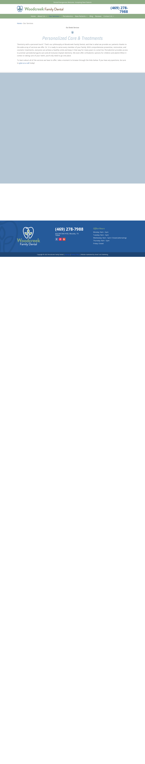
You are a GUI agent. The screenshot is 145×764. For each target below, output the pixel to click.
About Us (41, 16)
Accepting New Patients (83, 2)
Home (33, 16)
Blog (91, 16)
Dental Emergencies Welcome (63, 2)
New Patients (80, 16)
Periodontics (68, 16)
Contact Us (107, 16)
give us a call (24, 63)
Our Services (54, 16)
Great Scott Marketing (101, 254)
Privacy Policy (75, 254)
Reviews (98, 16)
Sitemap (67, 254)
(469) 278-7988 (119, 9)
